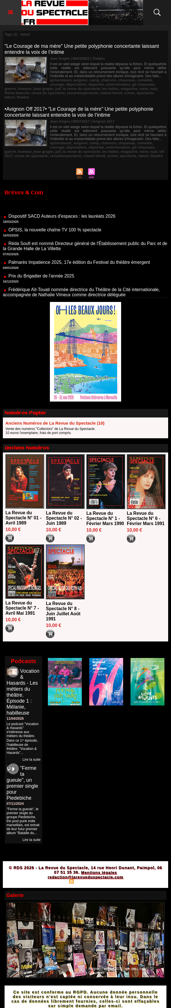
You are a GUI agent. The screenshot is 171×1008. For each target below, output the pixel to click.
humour (152, 84)
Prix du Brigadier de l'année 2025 (42, 271)
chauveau (121, 80)
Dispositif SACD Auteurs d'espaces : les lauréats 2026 (63, 211)
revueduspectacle (36, 92)
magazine (93, 88)
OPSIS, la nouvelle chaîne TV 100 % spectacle (55, 225)
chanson (104, 80)
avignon (78, 80)
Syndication (84, 875)
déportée (78, 84)
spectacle (95, 92)
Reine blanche (133, 88)
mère (107, 88)
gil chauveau (121, 84)
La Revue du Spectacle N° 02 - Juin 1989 (64, 511)
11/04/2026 (15, 712)
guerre (139, 84)
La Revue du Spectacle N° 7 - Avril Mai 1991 (22, 601)
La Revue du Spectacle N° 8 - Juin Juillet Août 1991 (63, 604)
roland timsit (63, 92)
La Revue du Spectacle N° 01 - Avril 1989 (23, 511)
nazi (116, 88)
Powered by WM (110, 875)
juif (27, 88)
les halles (76, 88)
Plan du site (57, 875)
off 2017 (128, 145)
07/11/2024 (15, 797)
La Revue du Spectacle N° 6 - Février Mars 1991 (146, 511)
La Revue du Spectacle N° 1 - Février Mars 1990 (105, 511)
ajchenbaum (60, 80)
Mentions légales (99, 865)
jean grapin (14, 88)
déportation (59, 84)
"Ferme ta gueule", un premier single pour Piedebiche (23, 776)
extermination (98, 84)
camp (91, 80)
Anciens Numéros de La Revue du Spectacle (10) (55, 416)
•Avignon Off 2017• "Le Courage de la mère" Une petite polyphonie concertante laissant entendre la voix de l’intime (80, 106)
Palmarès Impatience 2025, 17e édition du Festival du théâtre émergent (80, 258)
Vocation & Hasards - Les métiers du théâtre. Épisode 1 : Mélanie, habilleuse (23, 685)
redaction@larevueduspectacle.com (85, 870)
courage (153, 80)
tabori (109, 92)
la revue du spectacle (49, 88)
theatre (121, 92)
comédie (138, 80)
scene (80, 92)
